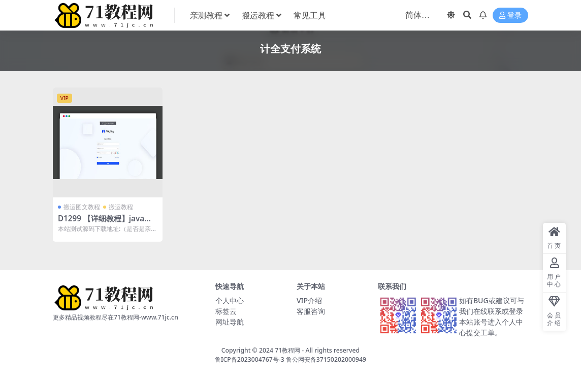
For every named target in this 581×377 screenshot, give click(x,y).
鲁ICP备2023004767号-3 (249, 359)
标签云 (226, 311)
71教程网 (287, 350)
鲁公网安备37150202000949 (326, 359)
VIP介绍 (309, 300)
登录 (510, 15)
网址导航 (229, 322)
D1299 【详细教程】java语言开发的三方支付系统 (105, 223)
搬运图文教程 (81, 206)
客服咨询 (311, 311)
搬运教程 (121, 206)
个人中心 (229, 300)
